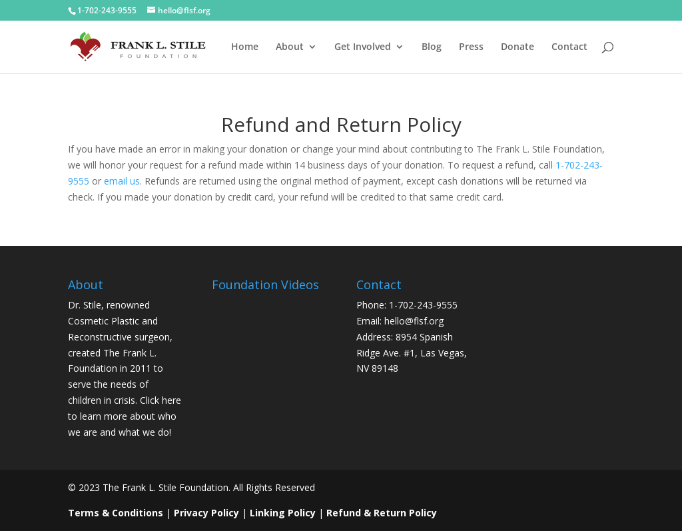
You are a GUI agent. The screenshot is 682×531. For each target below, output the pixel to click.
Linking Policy (283, 512)
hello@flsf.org (414, 320)
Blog (432, 47)
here (171, 400)
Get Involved (362, 47)
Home (244, 47)
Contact (569, 47)
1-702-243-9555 (107, 10)
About (290, 47)
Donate (517, 47)
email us (122, 181)
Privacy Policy (206, 512)
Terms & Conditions (115, 512)
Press (471, 47)
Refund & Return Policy (381, 512)
